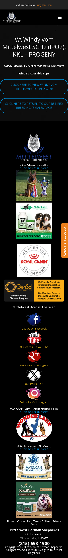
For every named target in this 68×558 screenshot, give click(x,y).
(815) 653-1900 (44, 5)
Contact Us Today (65, 240)
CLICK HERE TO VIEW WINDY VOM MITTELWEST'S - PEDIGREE (34, 87)
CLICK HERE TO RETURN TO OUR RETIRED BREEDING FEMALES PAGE (34, 106)
